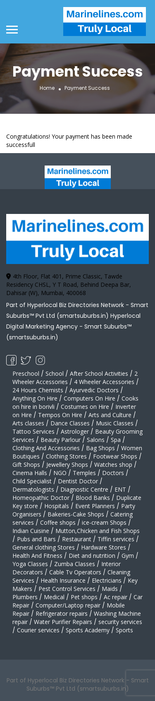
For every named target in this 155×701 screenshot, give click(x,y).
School (54, 373)
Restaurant (76, 539)
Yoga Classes (30, 564)
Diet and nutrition (92, 555)
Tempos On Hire (60, 415)
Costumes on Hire (85, 407)
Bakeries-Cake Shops (76, 514)
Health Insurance (63, 580)
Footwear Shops (115, 456)
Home (47, 87)
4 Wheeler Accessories (104, 382)
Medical (54, 597)
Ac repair (115, 597)
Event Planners (95, 506)
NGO (60, 473)
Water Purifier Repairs (63, 622)
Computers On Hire (89, 398)
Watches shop (113, 464)
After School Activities (99, 373)
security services (120, 622)
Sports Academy (88, 630)
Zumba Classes (74, 564)
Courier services (38, 630)
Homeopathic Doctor (40, 498)
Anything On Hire (34, 398)
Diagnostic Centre (84, 489)
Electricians (107, 580)
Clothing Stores (66, 456)
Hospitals (56, 506)
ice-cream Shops (104, 522)
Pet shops (84, 597)
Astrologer (75, 431)
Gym (128, 555)
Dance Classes (70, 423)
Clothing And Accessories (46, 448)
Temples (84, 473)
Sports (124, 630)
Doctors (113, 473)
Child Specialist (32, 481)
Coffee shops (58, 522)
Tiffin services (116, 539)
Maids (110, 589)
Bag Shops (100, 448)
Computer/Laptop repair (68, 605)
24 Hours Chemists (37, 390)
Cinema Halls (29, 473)
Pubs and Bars (36, 539)
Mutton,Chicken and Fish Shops (97, 531)
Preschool (25, 373)
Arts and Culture (109, 415)
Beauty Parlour (61, 440)
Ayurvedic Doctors (94, 390)
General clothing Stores (43, 547)
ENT (120, 489)
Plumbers (25, 597)
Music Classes (115, 423)
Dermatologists (33, 489)
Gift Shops (26, 464)
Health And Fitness (37, 555)
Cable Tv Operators (75, 572)
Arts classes (28, 423)
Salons (96, 440)
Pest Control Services (66, 589)
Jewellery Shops (67, 464)
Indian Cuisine (30, 531)
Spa (116, 440)
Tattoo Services (33, 431)
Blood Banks (93, 498)
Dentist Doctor (78, 481)
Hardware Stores (103, 547)
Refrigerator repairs (62, 613)
